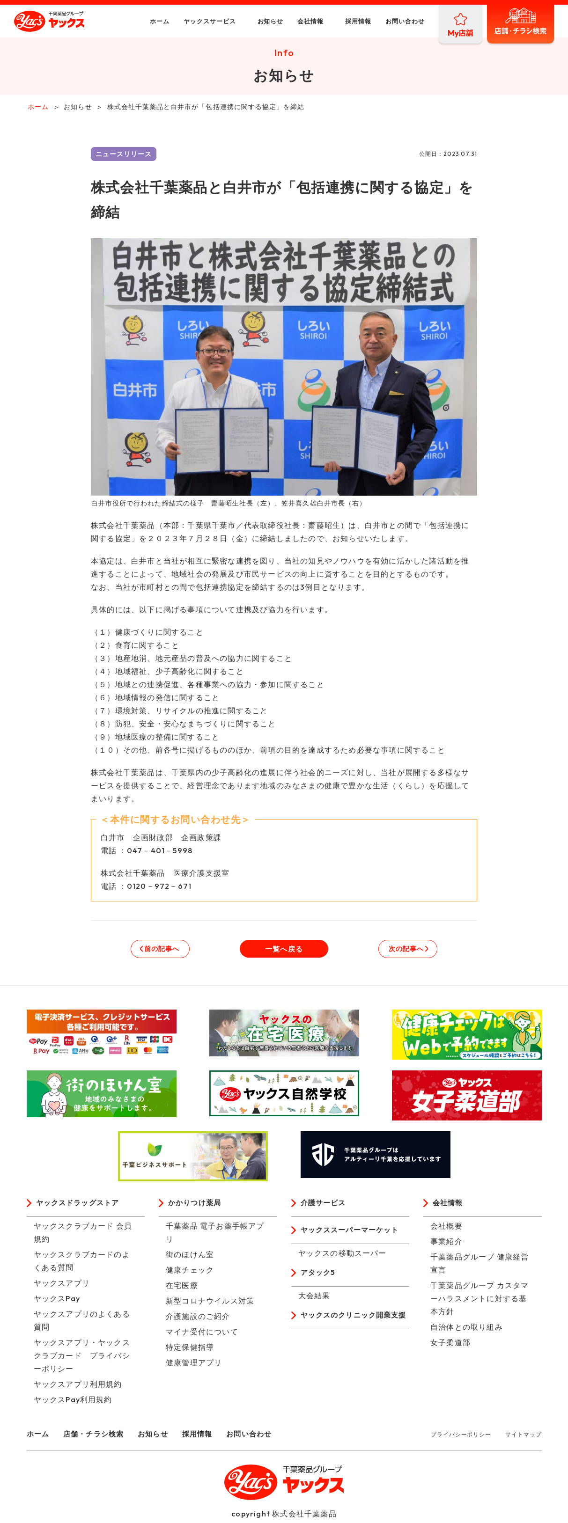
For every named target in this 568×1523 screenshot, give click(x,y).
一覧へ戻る (284, 950)
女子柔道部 (450, 1345)
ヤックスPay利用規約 (73, 1402)
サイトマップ (523, 1437)
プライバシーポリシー (461, 1437)
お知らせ (247, 21)
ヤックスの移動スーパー (342, 1256)
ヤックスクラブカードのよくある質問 (82, 1263)
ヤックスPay (57, 1301)
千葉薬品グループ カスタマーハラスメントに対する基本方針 (479, 1301)
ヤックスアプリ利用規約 (78, 1386)
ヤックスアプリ (62, 1285)
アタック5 (319, 1276)
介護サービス (325, 1205)
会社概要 (446, 1228)
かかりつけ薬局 (196, 1205)
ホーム (137, 21)
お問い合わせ (382, 21)
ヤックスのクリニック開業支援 (352, 1326)
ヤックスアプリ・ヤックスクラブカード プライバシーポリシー (82, 1358)
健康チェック (190, 1272)
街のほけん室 (190, 1257)
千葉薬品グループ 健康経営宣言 (479, 1266)
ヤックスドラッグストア (80, 1205)
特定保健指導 (190, 1350)
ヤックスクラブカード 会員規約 (83, 1235)
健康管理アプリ (194, 1365)
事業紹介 (446, 1244)
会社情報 (287, 21)
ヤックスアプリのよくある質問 (82, 1323)
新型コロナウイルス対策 (210, 1303)
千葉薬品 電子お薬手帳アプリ (215, 1235)
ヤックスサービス (187, 21)
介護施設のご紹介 (198, 1319)
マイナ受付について (202, 1334)
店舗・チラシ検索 (97, 1436)
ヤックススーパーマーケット (353, 1233)
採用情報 (335, 21)
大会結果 (314, 1299)
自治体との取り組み (466, 1329)
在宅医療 (182, 1288)
